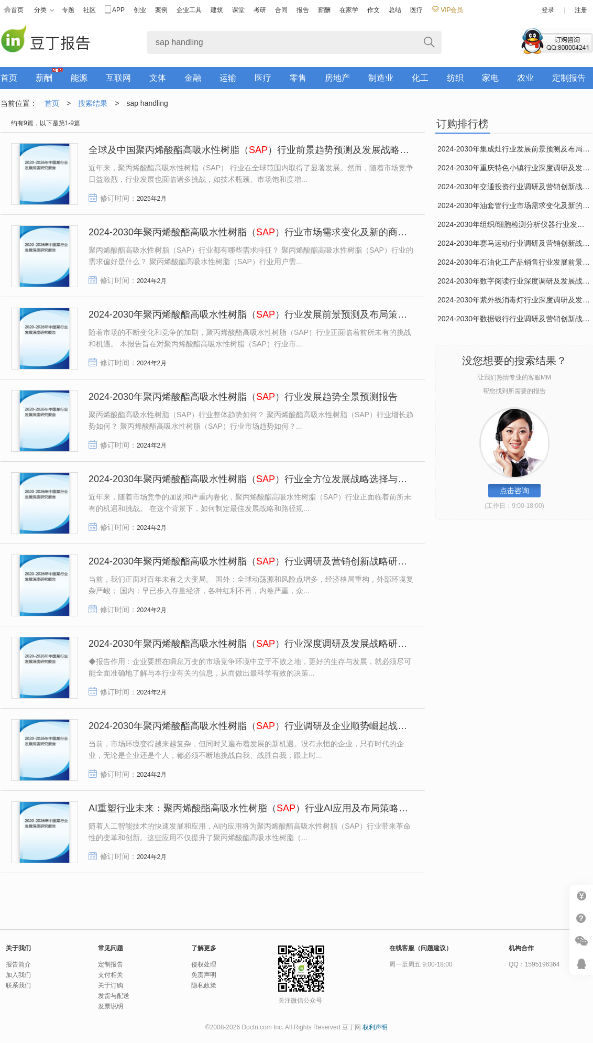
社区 (89, 10)
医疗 (416, 10)
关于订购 (110, 985)
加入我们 (18, 975)
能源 (79, 77)
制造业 (380, 77)
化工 (420, 77)
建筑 (217, 10)
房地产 (337, 77)
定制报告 (569, 77)
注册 (581, 10)
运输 (227, 77)
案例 (161, 10)
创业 (140, 10)
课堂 (238, 10)
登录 (548, 10)
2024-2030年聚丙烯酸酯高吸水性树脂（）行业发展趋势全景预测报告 (243, 397)
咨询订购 (556, 41)
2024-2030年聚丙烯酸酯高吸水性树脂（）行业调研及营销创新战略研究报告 (257, 561)
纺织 (455, 77)
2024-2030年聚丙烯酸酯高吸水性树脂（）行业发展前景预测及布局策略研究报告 (267, 314)
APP (115, 10)
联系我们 (18, 985)
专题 (68, 10)
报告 (302, 10)
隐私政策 (203, 985)
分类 (44, 10)
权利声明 (375, 1027)
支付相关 (110, 975)
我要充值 (581, 896)
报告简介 (18, 964)
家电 (490, 77)
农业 (525, 77)
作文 (373, 10)
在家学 (348, 10)
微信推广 (581, 941)
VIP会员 (447, 10)
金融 (192, 77)
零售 (298, 77)
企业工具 (189, 10)
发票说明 (110, 1006)
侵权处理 (203, 964)
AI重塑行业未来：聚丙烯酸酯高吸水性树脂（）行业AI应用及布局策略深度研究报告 (272, 808)
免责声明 (203, 975)
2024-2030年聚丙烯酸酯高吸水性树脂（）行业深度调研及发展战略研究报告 (257, 643)
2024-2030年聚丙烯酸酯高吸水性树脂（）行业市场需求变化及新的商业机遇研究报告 (276, 232)
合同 (281, 10)
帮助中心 (581, 918)
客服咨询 (581, 963)
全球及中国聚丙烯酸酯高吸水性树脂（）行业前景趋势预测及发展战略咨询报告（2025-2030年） (300, 150)
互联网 (118, 77)
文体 (157, 77)
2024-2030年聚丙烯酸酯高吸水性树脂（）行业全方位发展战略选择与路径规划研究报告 (281, 479)
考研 (260, 10)
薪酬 (324, 10)
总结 (395, 10)
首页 (14, 10)
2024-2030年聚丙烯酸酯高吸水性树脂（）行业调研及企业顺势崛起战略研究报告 (267, 726)
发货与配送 (113, 995)
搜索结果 (92, 103)
